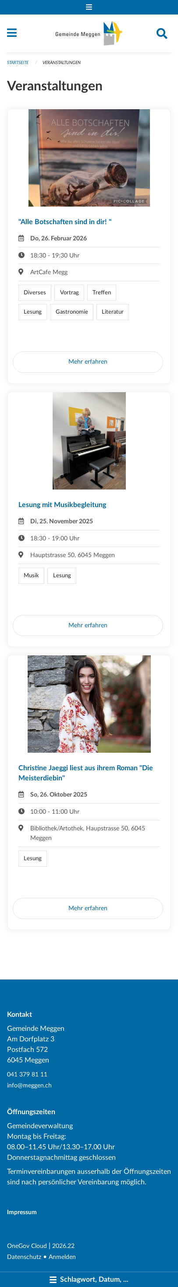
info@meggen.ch (29, 1085)
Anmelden (62, 1257)
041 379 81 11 (27, 1074)
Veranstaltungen (62, 63)
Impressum (22, 1212)
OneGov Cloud (27, 1246)
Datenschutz (24, 1257)
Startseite (17, 63)
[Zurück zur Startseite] (89, 33)
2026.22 (63, 1246)
